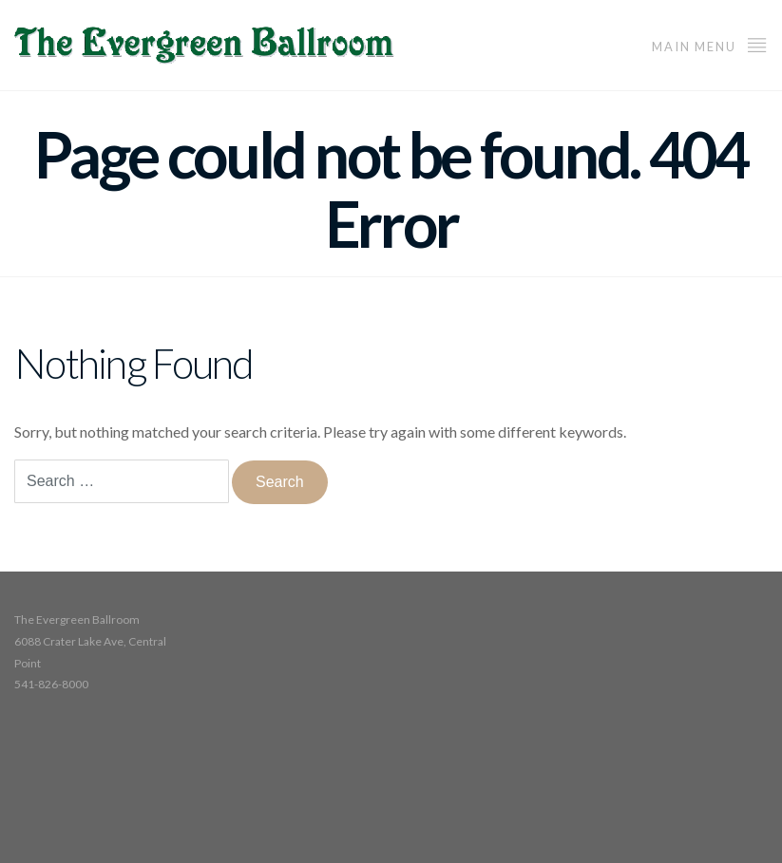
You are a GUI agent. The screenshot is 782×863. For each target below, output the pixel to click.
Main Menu (710, 44)
